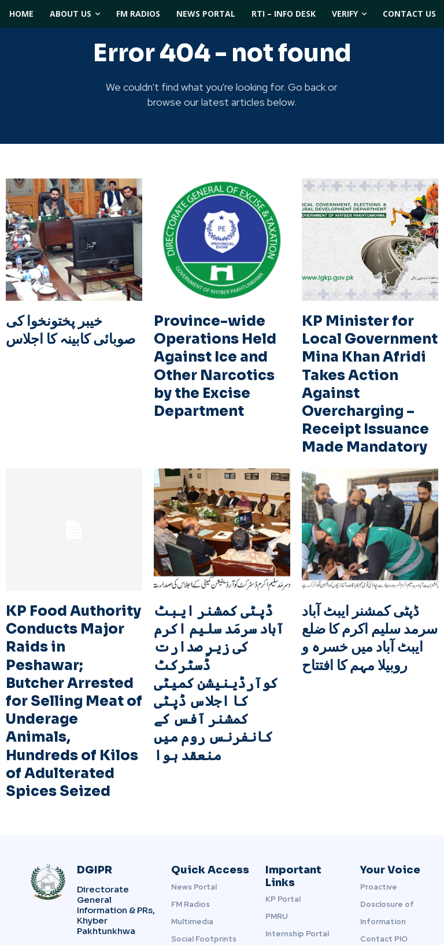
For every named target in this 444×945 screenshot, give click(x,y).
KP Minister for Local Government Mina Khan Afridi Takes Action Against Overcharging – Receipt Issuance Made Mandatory (365, 361)
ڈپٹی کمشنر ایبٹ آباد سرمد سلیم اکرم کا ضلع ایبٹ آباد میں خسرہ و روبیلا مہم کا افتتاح (367, 590)
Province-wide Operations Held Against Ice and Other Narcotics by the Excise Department (220, 346)
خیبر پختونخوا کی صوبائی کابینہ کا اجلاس (65, 323)
